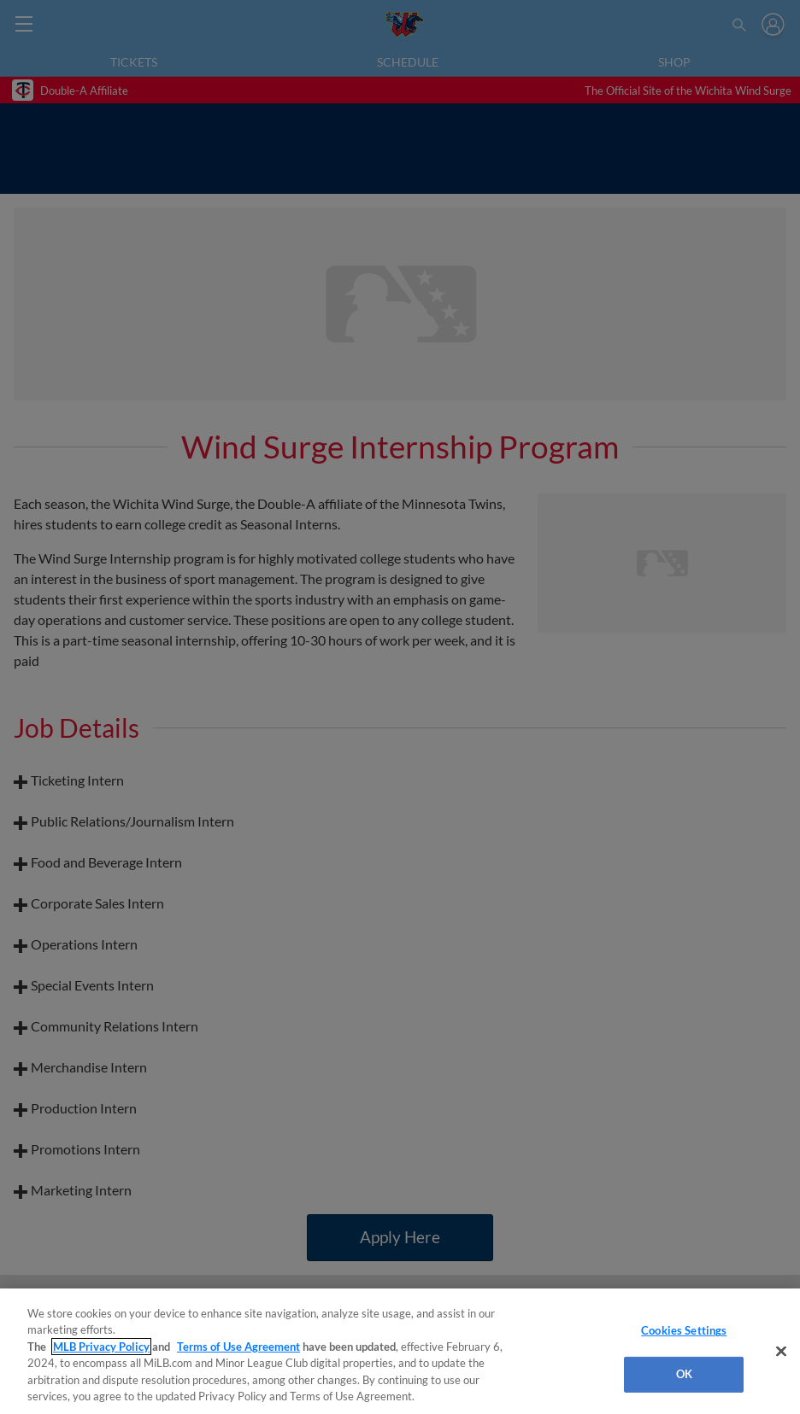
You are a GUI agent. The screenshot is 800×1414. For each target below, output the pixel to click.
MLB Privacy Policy (101, 1346)
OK (684, 1374)
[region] (400, 1351)
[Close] (781, 1351)
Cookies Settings (683, 1330)
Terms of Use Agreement (238, 1346)
